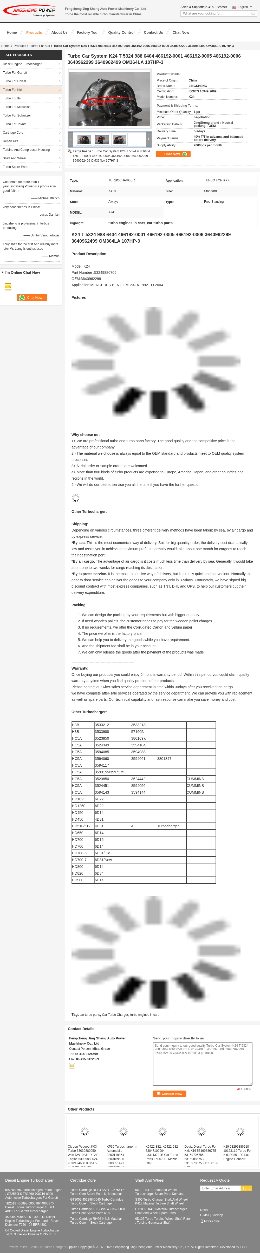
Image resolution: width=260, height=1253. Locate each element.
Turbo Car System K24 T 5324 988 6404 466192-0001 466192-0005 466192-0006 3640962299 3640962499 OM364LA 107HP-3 (111, 155)
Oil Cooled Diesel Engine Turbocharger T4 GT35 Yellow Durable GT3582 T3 (32, 1232)
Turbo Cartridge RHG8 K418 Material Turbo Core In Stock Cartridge (96, 1220)
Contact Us (153, 32)
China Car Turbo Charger (46, 1247)
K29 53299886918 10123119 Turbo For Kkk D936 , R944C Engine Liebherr (237, 1153)
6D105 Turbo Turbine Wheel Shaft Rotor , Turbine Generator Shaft (163, 1220)
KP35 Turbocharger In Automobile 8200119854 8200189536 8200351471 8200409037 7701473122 (122, 1159)
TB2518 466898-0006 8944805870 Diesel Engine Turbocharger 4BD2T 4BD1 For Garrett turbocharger (29, 1207)
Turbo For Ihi (12, 98)
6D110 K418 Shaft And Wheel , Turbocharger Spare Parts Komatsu (159, 1192)
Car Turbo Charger (115, 1015)
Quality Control (121, 32)
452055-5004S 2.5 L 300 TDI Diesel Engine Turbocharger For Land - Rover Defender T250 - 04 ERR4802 (32, 1221)
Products (34, 32)
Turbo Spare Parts (15, 167)
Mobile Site (209, 1221)
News (204, 1210)
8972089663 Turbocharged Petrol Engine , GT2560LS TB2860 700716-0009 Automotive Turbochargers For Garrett (33, 1194)
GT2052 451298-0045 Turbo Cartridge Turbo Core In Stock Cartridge (96, 1201)
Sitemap (217, 1215)
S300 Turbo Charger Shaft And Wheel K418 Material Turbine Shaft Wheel (161, 1201)
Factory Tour (88, 32)
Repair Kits (10, 141)
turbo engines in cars (144, 1015)
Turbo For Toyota (15, 124)
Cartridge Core (13, 132)
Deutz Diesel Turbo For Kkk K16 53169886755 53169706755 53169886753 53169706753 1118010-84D (201, 1157)
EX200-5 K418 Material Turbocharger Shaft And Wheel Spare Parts (161, 1211)
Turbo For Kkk (40, 46)
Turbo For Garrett (15, 72)
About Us (59, 32)
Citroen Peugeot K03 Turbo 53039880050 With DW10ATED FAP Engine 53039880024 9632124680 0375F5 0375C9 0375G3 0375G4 (83, 1159)
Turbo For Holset (14, 81)
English (245, 7)
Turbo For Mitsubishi (17, 107)
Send (246, 1188)
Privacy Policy (17, 1247)
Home (12, 32)
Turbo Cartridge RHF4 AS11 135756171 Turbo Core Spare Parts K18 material (98, 1192)
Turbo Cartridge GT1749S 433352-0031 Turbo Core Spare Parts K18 (97, 1211)
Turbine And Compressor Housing (26, 150)
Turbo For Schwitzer (17, 115)
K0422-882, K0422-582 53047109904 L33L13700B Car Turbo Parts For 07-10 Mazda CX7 (162, 1155)
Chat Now (180, 32)
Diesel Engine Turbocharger (22, 64)
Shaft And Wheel (14, 158)
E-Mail (204, 1215)
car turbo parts (90, 1015)
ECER (244, 1247)
